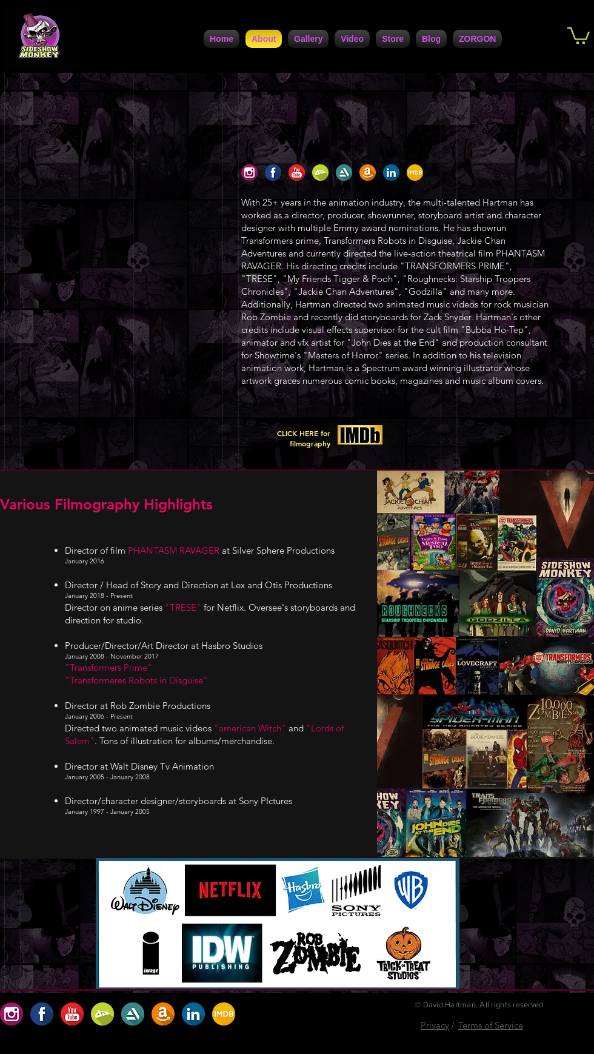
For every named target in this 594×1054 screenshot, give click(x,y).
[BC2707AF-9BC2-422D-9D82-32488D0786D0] (320, 172)
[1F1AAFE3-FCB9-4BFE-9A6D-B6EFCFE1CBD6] (273, 172)
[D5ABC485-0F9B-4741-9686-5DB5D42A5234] (297, 172)
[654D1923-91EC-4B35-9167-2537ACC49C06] (249, 172)
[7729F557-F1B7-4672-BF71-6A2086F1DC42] (391, 172)
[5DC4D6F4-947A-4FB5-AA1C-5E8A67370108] (344, 172)
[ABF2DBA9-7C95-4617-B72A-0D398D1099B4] (415, 172)
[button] (578, 34)
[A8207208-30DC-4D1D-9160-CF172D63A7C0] (367, 172)
